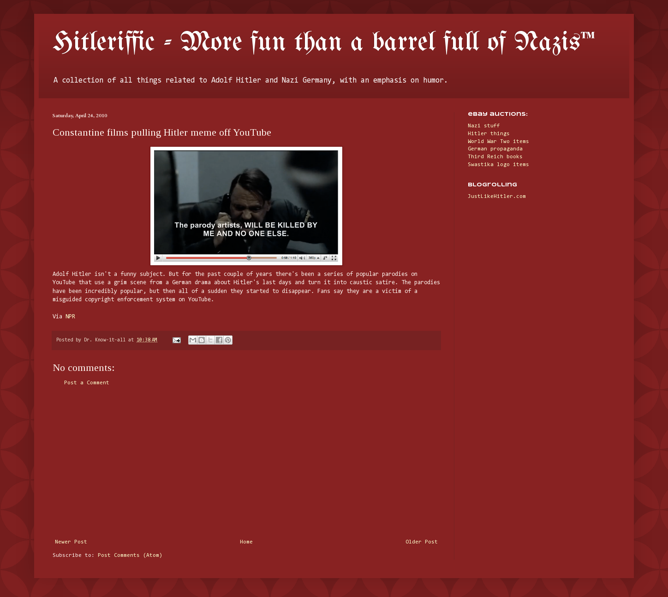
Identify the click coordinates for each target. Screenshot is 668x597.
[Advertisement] (246, 462)
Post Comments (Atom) (130, 555)
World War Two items (498, 141)
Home (246, 542)
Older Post (422, 542)
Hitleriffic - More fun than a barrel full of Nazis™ (324, 43)
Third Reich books (495, 157)
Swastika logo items (498, 164)
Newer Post (71, 542)
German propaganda (495, 149)
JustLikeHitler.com (497, 196)
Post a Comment (86, 383)
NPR (70, 317)
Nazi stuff (484, 126)
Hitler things (489, 134)
